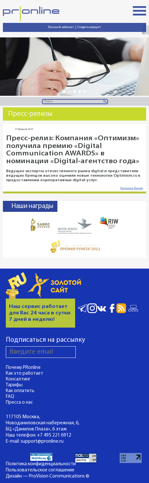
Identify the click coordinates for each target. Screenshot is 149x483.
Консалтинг (18, 379)
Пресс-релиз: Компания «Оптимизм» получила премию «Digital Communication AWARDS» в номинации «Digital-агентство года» (72, 150)
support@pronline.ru (42, 441)
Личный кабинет (61, 27)
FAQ (10, 396)
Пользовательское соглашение (40, 470)
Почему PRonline (23, 367)
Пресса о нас (19, 402)
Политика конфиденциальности (41, 464)
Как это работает (24, 373)
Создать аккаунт (89, 27)
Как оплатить (20, 391)
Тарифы (14, 385)
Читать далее (131, 188)
